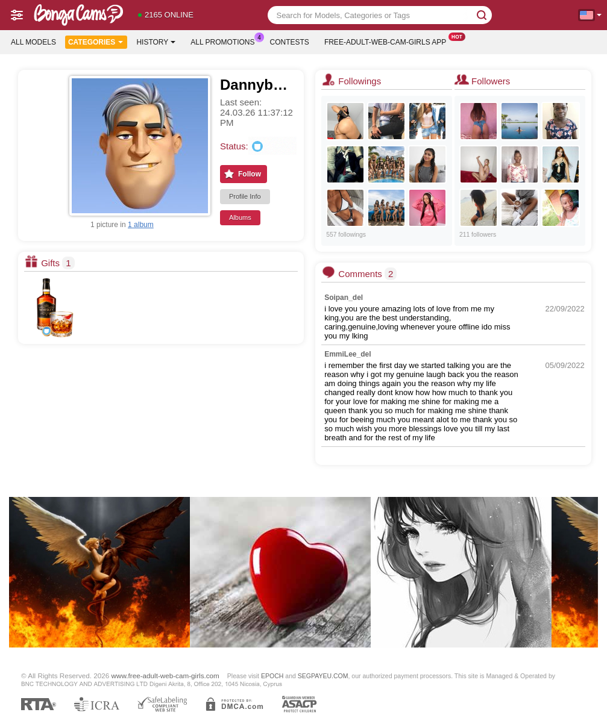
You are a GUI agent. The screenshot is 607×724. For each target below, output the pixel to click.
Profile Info (245, 196)
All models (33, 42)
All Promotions (225, 41)
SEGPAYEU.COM (323, 675)
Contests (289, 42)
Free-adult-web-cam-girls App (388, 41)
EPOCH (272, 675)
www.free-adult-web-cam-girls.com (165, 675)
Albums (240, 217)
